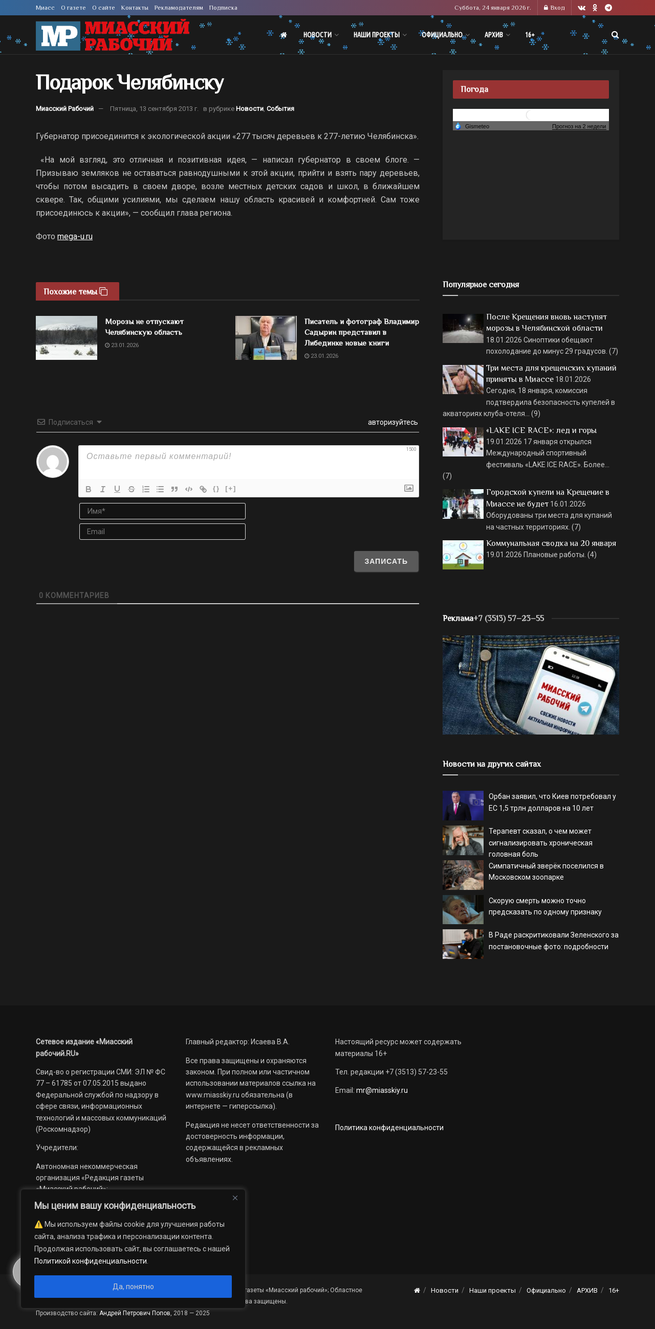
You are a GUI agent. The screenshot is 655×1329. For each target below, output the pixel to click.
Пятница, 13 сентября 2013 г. (154, 108)
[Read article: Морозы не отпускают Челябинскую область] (66, 338)
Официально (442, 35)
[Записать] (386, 561)
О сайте (103, 7)
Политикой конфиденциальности (90, 1261)
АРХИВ (494, 35)
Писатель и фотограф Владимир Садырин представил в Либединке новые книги (361, 332)
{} (216, 488)
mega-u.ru (75, 236)
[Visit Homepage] (112, 35)
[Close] (235, 1197)
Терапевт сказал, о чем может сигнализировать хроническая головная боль (541, 842)
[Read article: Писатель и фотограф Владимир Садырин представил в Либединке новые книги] (266, 338)
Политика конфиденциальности (389, 1128)
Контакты (134, 7)
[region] (133, 1249)
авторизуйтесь (392, 422)
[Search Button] (615, 34)
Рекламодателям (179, 7)
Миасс (45, 7)
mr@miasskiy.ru (381, 1090)
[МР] (531, 684)
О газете (73, 7)
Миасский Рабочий (65, 108)
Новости (317, 35)
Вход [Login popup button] (554, 7)
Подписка (223, 7)
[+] (230, 488)
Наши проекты (377, 35)
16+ (530, 35)
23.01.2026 (122, 345)
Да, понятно (133, 1286)
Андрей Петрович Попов (134, 1313)
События (280, 108)
